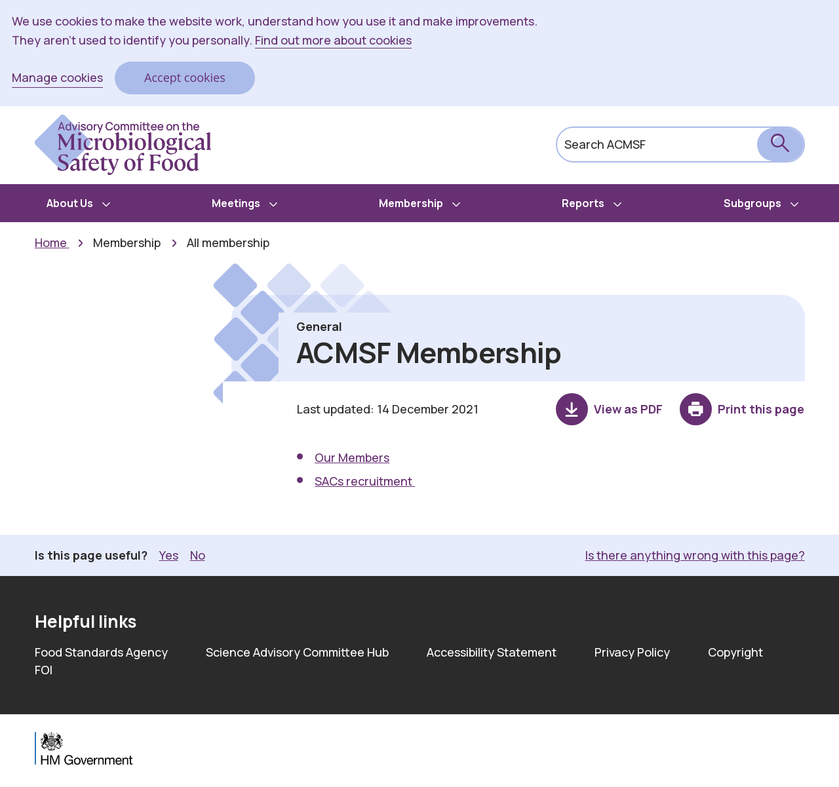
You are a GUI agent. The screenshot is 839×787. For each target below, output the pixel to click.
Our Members (352, 457)
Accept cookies (184, 77)
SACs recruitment (365, 481)
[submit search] (780, 144)
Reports (583, 203)
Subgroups (752, 203)
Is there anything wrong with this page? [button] (695, 555)
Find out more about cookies (333, 40)
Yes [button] (168, 555)
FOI (43, 670)
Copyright (735, 652)
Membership (411, 203)
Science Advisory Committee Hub (297, 652)
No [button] (197, 555)
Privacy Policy (632, 652)
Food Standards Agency (101, 652)
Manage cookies (57, 77)
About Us (70, 203)
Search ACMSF (605, 144)
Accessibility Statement (491, 652)
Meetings (236, 203)
